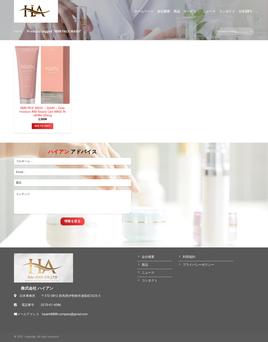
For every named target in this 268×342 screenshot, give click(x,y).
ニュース (209, 11)
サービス (191, 11)
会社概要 (163, 11)
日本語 (246, 11)
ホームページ (144, 11)
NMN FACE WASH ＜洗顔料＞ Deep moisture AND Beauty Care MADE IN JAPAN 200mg (42, 111)
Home (18, 31)
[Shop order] (234, 31)
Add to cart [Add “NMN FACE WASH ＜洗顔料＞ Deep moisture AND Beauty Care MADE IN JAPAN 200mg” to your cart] (42, 126)
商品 (177, 11)
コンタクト (227, 11)
